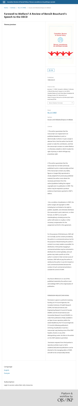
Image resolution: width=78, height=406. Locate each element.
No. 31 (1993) (22, 8)
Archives (12, 8)
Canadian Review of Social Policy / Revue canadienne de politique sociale (31, 2)
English (6, 370)
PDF (51, 70)
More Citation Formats (56, 103)
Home (6, 8)
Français (7, 373)
